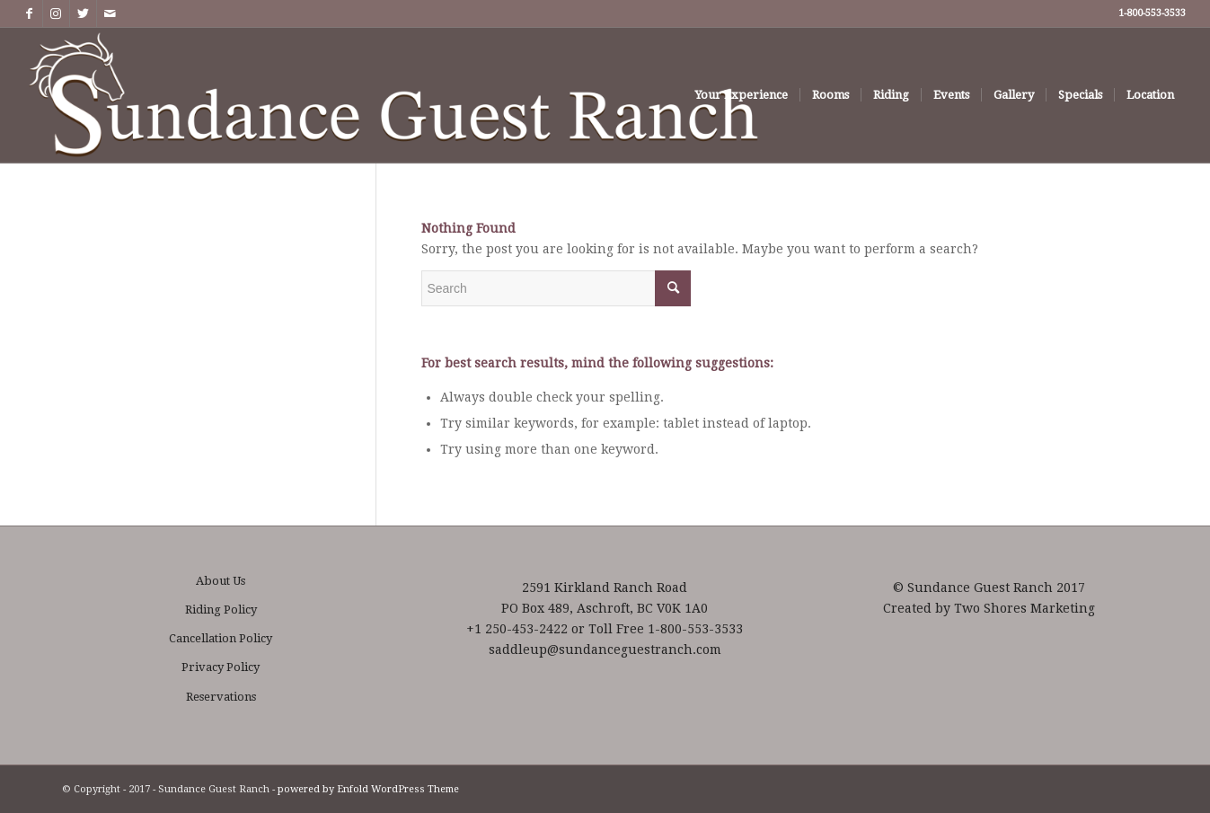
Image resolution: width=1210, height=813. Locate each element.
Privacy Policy (220, 667)
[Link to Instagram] (56, 13)
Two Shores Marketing (1024, 608)
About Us (220, 581)
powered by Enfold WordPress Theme (368, 789)
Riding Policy (221, 609)
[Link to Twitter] (83, 13)
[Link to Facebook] (29, 13)
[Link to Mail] (110, 13)
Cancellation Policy (220, 638)
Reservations (221, 696)
